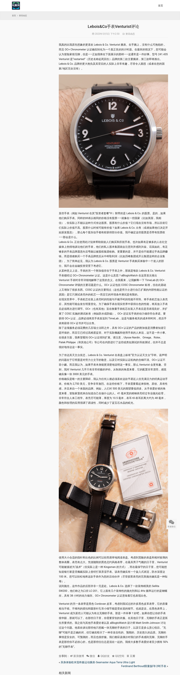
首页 (160, 5)
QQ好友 (103, 656)
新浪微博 (77, 656)
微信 (90, 656)
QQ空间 (118, 656)
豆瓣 (131, 656)
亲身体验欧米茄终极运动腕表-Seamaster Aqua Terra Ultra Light (98, 662)
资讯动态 (130, 33)
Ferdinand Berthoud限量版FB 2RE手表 (143, 666)
